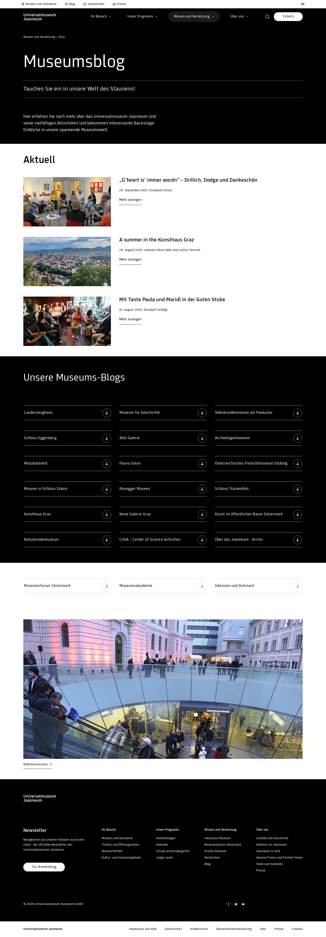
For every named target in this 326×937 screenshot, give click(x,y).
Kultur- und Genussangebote (121, 857)
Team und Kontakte (269, 864)
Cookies (297, 929)
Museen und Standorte (38, 4)
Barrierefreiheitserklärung (234, 929)
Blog (70, 4)
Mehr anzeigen (130, 200)
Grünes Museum (215, 851)
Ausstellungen (166, 838)
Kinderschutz (199, 929)
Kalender (162, 844)
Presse (119, 4)
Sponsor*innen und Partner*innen (279, 857)
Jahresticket (93, 4)
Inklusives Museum (217, 838)
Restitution (212, 857)
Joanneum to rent (268, 851)
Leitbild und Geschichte (272, 838)
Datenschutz (173, 929)
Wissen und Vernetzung (39, 37)
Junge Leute (164, 857)
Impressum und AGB (142, 929)
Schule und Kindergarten (172, 851)
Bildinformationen (37, 764)
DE (303, 4)
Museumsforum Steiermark (222, 844)
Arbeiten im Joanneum (271, 844)
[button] (267, 16)
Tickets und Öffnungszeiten (120, 844)
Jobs (263, 929)
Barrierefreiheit (112, 851)
